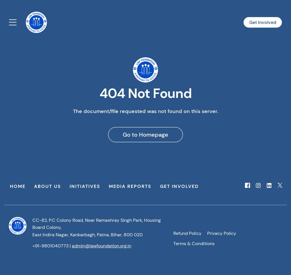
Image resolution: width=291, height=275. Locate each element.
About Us (47, 186)
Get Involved (262, 22)
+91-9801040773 (50, 246)
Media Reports (130, 186)
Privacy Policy (221, 233)
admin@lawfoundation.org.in (101, 246)
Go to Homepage (145, 134)
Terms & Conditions (194, 244)
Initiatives (85, 186)
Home (18, 186)
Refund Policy (187, 233)
